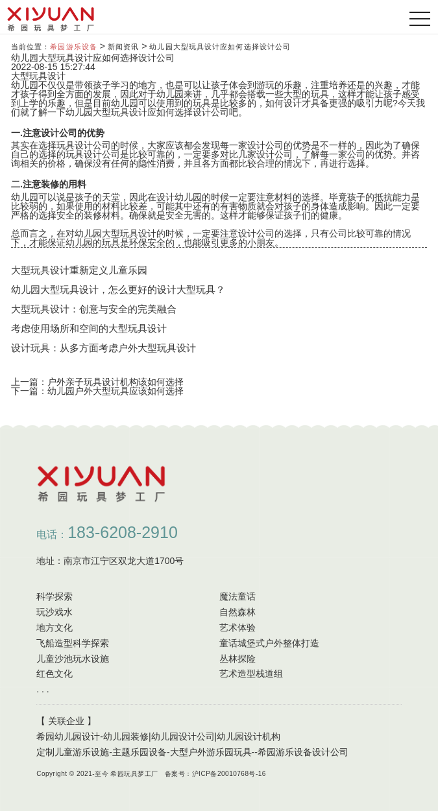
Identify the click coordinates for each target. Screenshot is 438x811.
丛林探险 (237, 658)
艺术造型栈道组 (251, 673)
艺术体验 (237, 627)
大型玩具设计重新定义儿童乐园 (79, 270)
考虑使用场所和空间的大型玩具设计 (89, 328)
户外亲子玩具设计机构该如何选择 (115, 382)
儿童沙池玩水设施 (72, 658)
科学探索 (54, 596)
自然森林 (237, 612)
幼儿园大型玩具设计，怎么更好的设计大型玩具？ (118, 289)
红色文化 (54, 673)
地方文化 (54, 627)
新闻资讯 (123, 47)
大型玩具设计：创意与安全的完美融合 (93, 308)
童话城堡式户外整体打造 (269, 643)
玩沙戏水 (54, 612)
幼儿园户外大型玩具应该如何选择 (115, 391)
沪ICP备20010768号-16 (229, 773)
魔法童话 (237, 596)
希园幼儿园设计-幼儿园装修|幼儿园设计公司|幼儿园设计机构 (158, 736)
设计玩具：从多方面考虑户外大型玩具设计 (103, 347)
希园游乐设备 (73, 47)
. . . (42, 689)
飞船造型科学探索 (72, 643)
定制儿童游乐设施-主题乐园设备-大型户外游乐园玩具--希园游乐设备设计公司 (192, 752)
